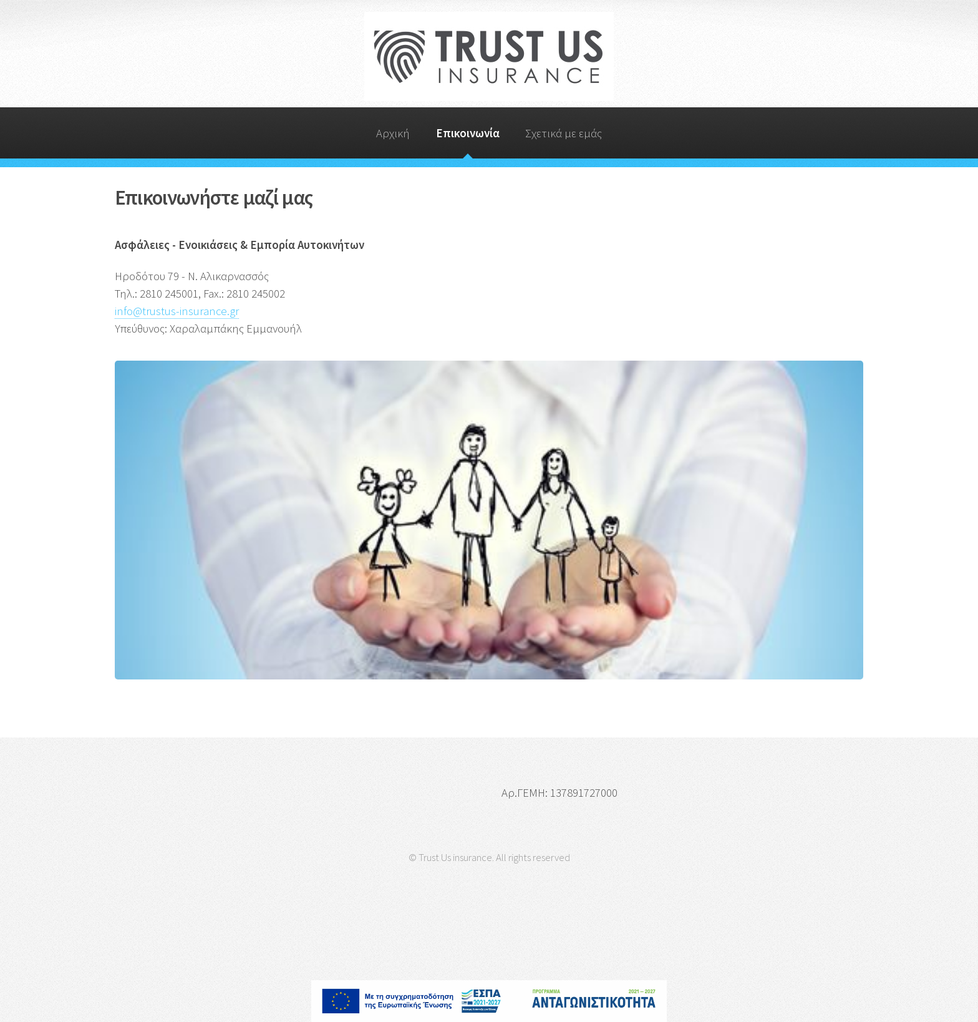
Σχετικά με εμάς (563, 133)
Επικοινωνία (468, 133)
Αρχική (393, 133)
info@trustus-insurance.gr (177, 311)
